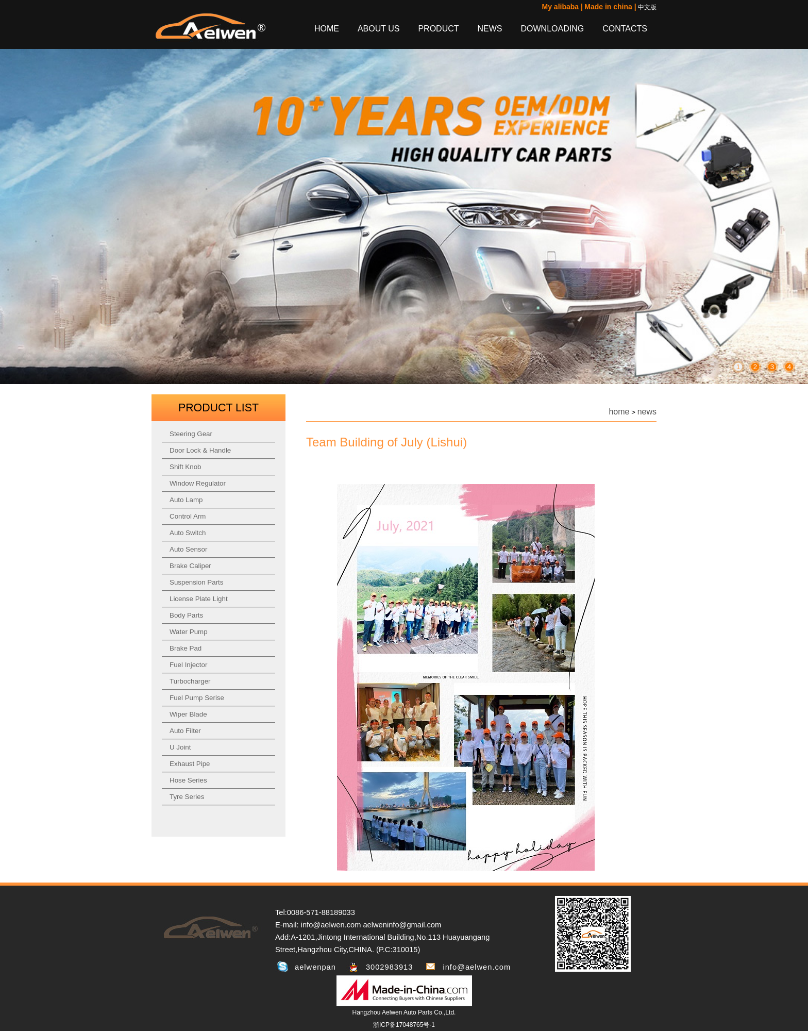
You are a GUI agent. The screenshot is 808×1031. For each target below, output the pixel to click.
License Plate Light (199, 599)
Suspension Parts (196, 582)
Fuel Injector (188, 665)
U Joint (180, 747)
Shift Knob (185, 467)
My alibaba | (562, 7)
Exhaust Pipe (190, 764)
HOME (326, 28)
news (646, 411)
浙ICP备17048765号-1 (404, 1024)
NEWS (490, 28)
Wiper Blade (188, 714)
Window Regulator (198, 483)
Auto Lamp (186, 500)
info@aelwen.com (477, 967)
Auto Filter (185, 731)
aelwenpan (315, 967)
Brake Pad (185, 648)
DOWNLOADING (552, 28)
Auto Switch (188, 533)
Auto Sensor (188, 549)
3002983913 (389, 967)
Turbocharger (190, 681)
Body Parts (186, 615)
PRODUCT (438, 28)
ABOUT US (379, 28)
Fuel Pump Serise (197, 698)
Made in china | (610, 7)
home (619, 411)
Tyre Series (187, 797)
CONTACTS (624, 28)
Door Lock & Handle (200, 450)
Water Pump (189, 632)
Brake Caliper (190, 566)
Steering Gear (191, 434)
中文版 (647, 7)
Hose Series (188, 780)
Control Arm (188, 516)
